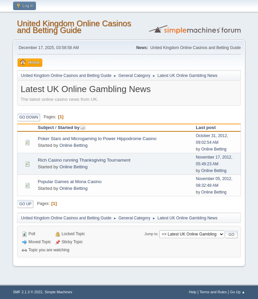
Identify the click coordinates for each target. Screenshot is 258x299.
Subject (46, 127)
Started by (72, 127)
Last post (206, 127)
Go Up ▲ (237, 292)
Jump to (150, 234)
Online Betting (73, 145)
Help (192, 292)
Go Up (25, 204)
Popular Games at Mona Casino (69, 181)
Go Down (28, 117)
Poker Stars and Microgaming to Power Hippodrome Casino (97, 138)
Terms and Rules (213, 292)
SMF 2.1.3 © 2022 (27, 292)
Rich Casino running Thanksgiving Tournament (84, 160)
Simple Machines (58, 292)
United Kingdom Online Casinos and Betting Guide (74, 27)
